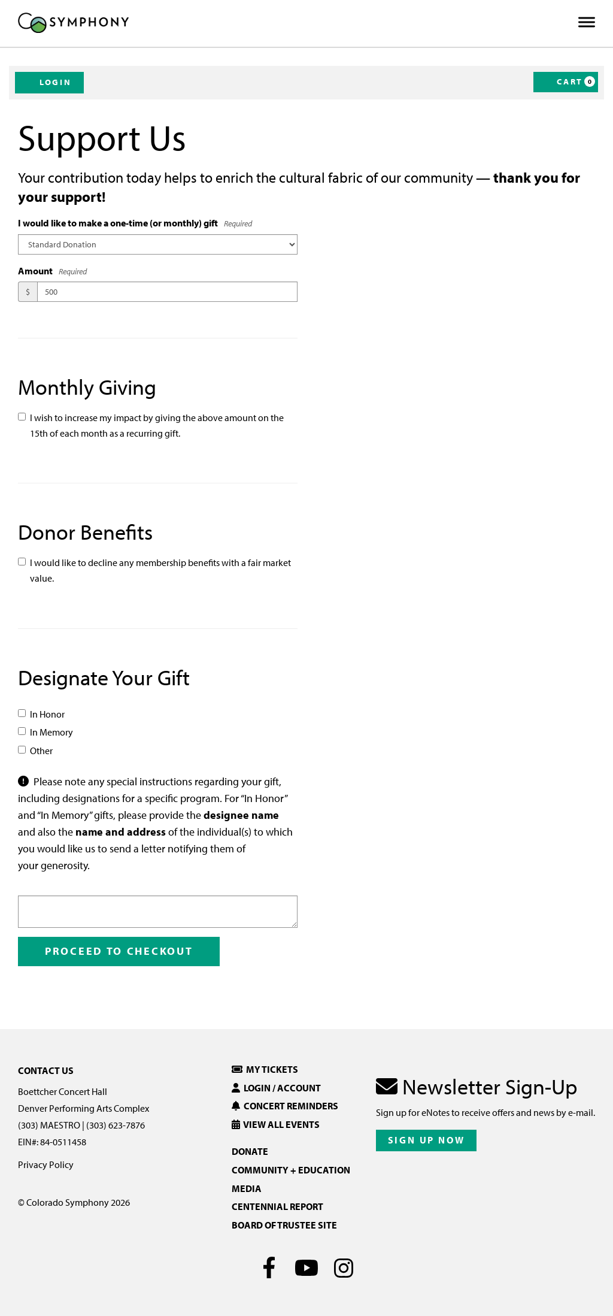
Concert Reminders (285, 1106)
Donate (250, 1151)
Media (247, 1188)
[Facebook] (269, 1267)
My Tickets (265, 1069)
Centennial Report (277, 1206)
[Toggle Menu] (586, 22)
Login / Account (276, 1088)
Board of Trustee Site (284, 1225)
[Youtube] (306, 1267)
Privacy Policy (46, 1164)
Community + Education (291, 1170)
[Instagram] (344, 1267)
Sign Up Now (426, 1140)
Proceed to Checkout (119, 951)
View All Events (276, 1124)
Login (49, 82)
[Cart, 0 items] (565, 82)
